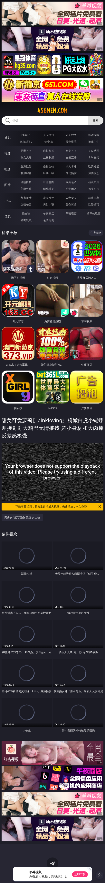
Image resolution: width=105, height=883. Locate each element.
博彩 (7, 138)
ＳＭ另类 (93, 157)
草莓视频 (71, 213)
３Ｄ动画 (93, 150)
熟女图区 (71, 189)
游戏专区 (93, 135)
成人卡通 (71, 166)
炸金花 (48, 141)
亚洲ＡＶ (26, 150)
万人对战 (71, 135)
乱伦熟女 (71, 173)
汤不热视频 (93, 213)
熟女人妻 (26, 157)
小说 (7, 200)
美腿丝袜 (26, 189)
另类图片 (93, 189)
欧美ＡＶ (71, 150)
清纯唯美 (48, 189)
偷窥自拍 (26, 182)
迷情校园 (26, 204)
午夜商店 (48, 213)
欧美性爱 (93, 166)
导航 (7, 216)
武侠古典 (93, 198)
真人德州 (48, 135)
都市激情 (26, 198)
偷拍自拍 (48, 166)
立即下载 (79, 874)
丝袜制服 (48, 157)
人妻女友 (71, 198)
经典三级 (48, 173)
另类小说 (48, 204)
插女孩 (26, 213)
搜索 (95, 120)
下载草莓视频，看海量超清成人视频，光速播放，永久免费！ (58, 506)
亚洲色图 (48, 182)
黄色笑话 (71, 204)
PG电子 (26, 135)
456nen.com (52, 110)
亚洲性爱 (26, 166)
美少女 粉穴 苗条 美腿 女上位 (22, 517)
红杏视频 (26, 220)
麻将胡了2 (26, 141)
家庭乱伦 (48, 198)
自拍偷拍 (48, 150)
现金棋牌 (71, 141)
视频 (7, 153)
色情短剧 (48, 220)
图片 (7, 185)
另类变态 (93, 173)
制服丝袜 (26, 173)
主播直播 (71, 157)
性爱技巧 (93, 204)
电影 (7, 169)
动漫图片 (93, 182)
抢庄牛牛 (93, 141)
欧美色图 (71, 182)
